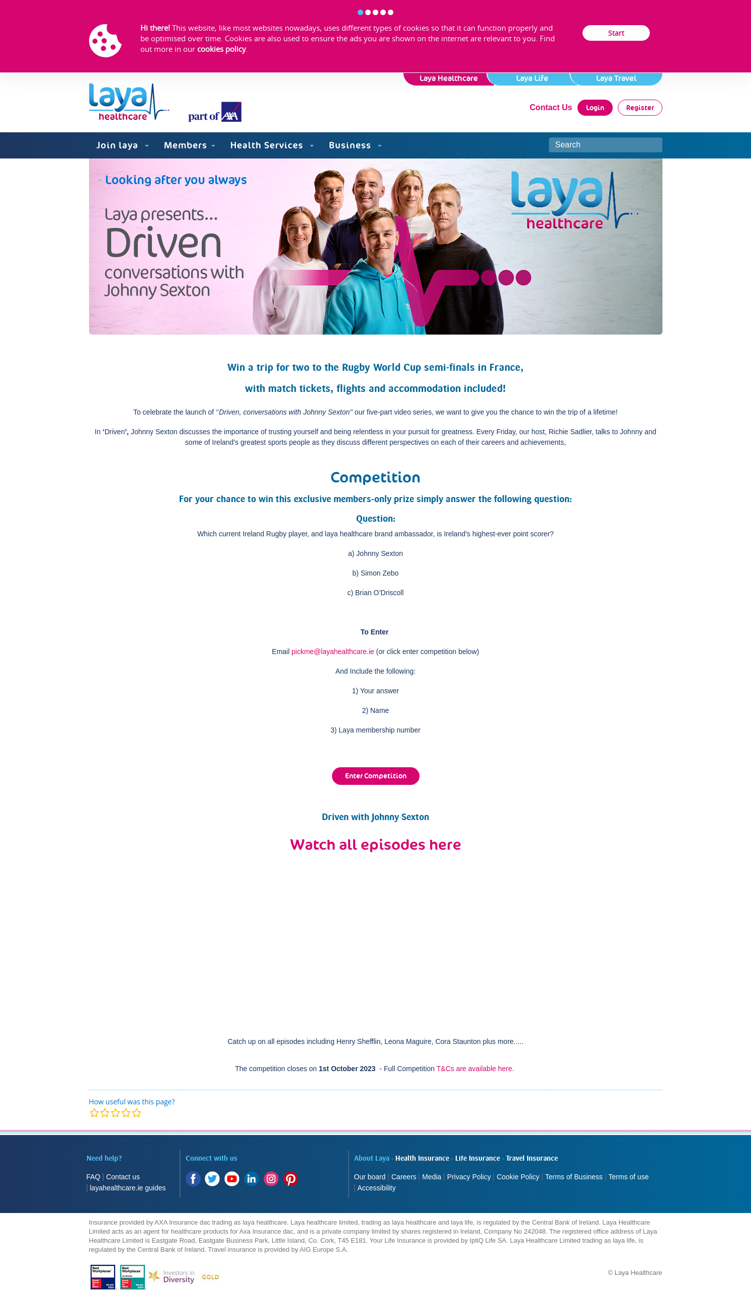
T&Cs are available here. (475, 1069)
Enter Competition (375, 775)
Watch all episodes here (375, 844)
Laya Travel (616, 78)
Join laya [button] (123, 145)
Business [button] (355, 145)
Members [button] (189, 145)
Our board (370, 1177)
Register (640, 107)
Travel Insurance (532, 1158)
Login (595, 107)
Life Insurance (477, 1158)
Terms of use (630, 1177)
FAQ (94, 1177)
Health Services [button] (272, 145)
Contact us (123, 1177)
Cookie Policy (517, 1177)
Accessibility (377, 1188)
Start (616, 33)
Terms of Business (574, 1177)
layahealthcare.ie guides (128, 1188)
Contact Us (551, 107)
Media (431, 1177)
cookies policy (221, 49)
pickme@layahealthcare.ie (332, 652)
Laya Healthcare (449, 78)
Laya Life (532, 78)
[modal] (115, 1112)
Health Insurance (422, 1158)
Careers (403, 1177)
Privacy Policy (469, 1177)
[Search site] (605, 144)
